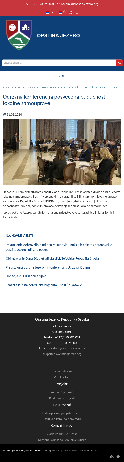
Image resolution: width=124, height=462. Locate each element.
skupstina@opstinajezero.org (62, 354)
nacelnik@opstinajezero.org (79, 4)
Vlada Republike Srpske (62, 434)
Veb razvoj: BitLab (88, 450)
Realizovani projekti (62, 398)
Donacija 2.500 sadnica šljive (26, 276)
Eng (73, 12)
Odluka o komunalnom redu (62, 419)
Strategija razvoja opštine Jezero (62, 413)
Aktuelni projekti (62, 392)
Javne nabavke (62, 371)
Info (20, 87)
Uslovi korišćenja (70, 450)
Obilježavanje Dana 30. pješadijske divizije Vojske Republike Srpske (52, 258)
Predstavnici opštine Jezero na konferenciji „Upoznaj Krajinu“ (48, 267)
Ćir (63, 12)
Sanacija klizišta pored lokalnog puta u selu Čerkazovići (44, 285)
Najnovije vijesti (19, 236)
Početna (8, 87)
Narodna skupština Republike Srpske (62, 440)
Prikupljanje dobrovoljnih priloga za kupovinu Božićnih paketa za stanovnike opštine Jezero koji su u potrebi (59, 247)
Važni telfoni (62, 377)
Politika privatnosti (51, 450)
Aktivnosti (29, 87)
